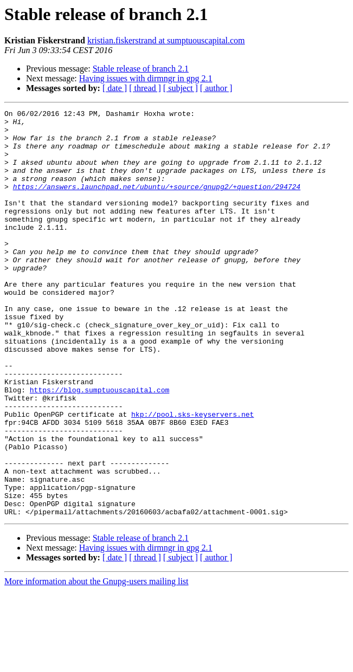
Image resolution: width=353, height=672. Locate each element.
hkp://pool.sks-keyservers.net (192, 476)
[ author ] (216, 88)
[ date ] (114, 88)
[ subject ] (180, 88)
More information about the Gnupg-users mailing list (96, 662)
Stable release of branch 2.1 (141, 68)
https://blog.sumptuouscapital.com (99, 446)
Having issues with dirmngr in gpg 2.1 (146, 78)
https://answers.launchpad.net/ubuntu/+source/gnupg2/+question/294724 (156, 203)
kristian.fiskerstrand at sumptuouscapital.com (166, 40)
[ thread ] (145, 88)
